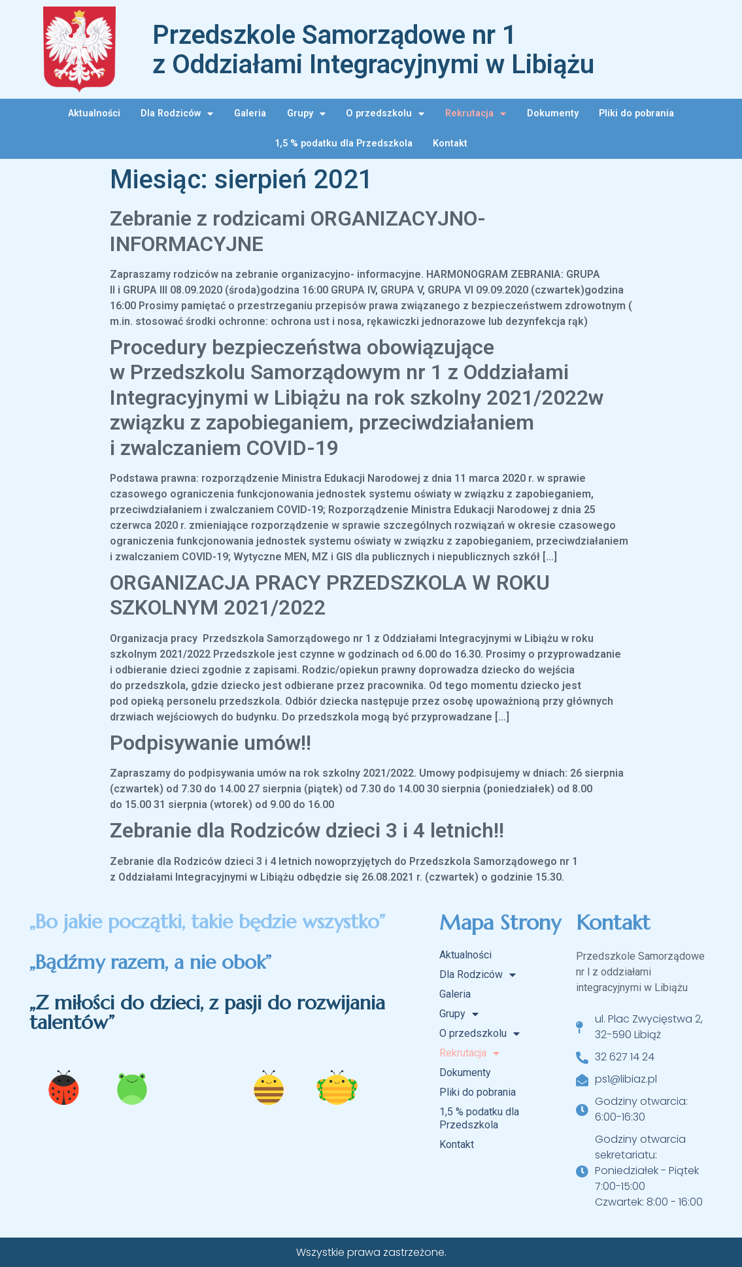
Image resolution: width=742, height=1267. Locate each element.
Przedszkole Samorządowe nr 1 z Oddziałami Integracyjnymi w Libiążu (373, 50)
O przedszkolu (385, 114)
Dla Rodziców (177, 114)
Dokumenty (553, 113)
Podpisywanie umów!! (210, 742)
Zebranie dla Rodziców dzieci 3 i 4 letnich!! (307, 830)
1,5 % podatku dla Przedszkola (344, 143)
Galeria (250, 113)
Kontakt (450, 143)
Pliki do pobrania (636, 113)
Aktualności (94, 113)
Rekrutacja (475, 114)
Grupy (306, 114)
